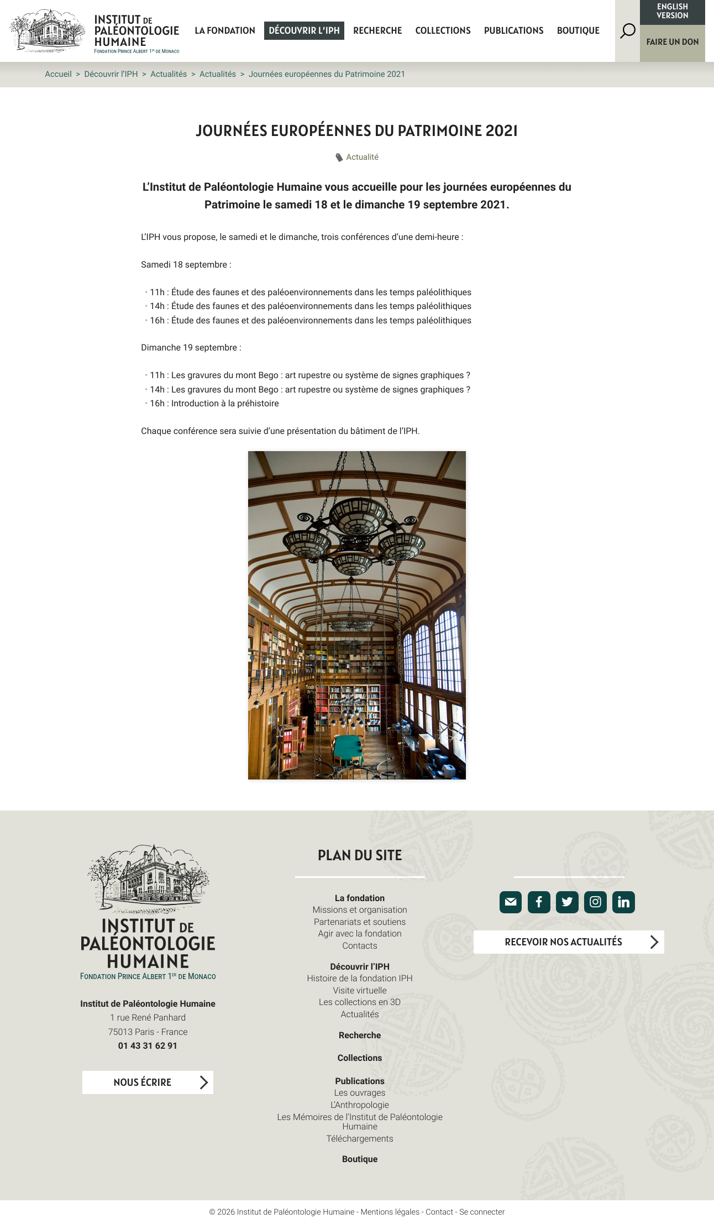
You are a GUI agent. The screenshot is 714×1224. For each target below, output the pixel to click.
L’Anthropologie (359, 1105)
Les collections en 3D (360, 1002)
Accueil (58, 74)
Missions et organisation (359, 909)
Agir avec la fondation (360, 933)
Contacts (359, 945)
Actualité (363, 157)
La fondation (225, 31)
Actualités (168, 74)
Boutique (578, 31)
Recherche (377, 31)
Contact (439, 1212)
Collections (443, 31)
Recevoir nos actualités (563, 942)
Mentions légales (390, 1212)
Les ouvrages (360, 1092)
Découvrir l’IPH (304, 31)
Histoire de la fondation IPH (360, 978)
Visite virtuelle (360, 990)
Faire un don (673, 42)
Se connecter (482, 1212)
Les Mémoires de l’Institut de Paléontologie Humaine (360, 1122)
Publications (514, 31)
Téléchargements (359, 1138)
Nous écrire (142, 1082)
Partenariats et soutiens (360, 922)
